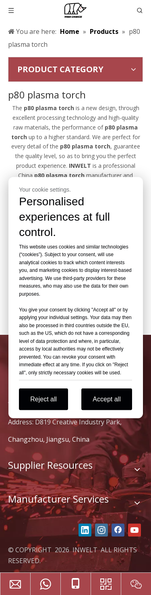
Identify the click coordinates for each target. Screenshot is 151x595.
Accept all (106, 399)
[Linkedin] (85, 530)
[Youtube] (134, 530)
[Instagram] (101, 530)
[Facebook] (118, 530)
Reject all (43, 399)
